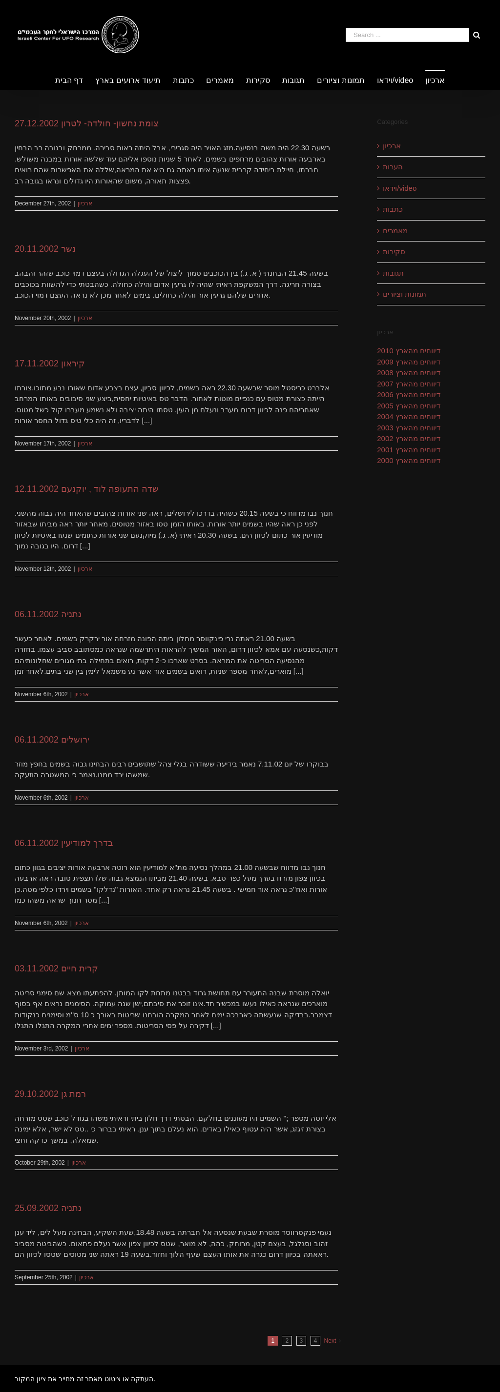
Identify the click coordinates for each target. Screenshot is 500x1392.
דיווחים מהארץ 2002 (408, 438)
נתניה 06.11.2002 (48, 614)
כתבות (393, 209)
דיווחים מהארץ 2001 (408, 449)
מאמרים (395, 230)
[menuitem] (75, 80)
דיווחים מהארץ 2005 (408, 406)
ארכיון (85, 203)
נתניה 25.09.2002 (48, 1208)
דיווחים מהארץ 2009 (408, 362)
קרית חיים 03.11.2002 (56, 968)
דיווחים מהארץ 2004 (408, 416)
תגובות (393, 273)
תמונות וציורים (404, 294)
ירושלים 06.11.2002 (52, 740)
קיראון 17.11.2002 (50, 363)
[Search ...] (407, 35)
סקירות (394, 251)
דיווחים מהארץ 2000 (408, 460)
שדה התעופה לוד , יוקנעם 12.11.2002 (87, 489)
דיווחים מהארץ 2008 (408, 372)
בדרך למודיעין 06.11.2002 (64, 843)
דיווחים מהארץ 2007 (408, 384)
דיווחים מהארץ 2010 (408, 350)
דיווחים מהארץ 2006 (408, 394)
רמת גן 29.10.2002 (50, 1094)
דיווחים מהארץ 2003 (408, 428)
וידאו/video (400, 188)
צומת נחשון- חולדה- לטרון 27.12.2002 (87, 123)
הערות (393, 166)
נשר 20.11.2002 (45, 249)
